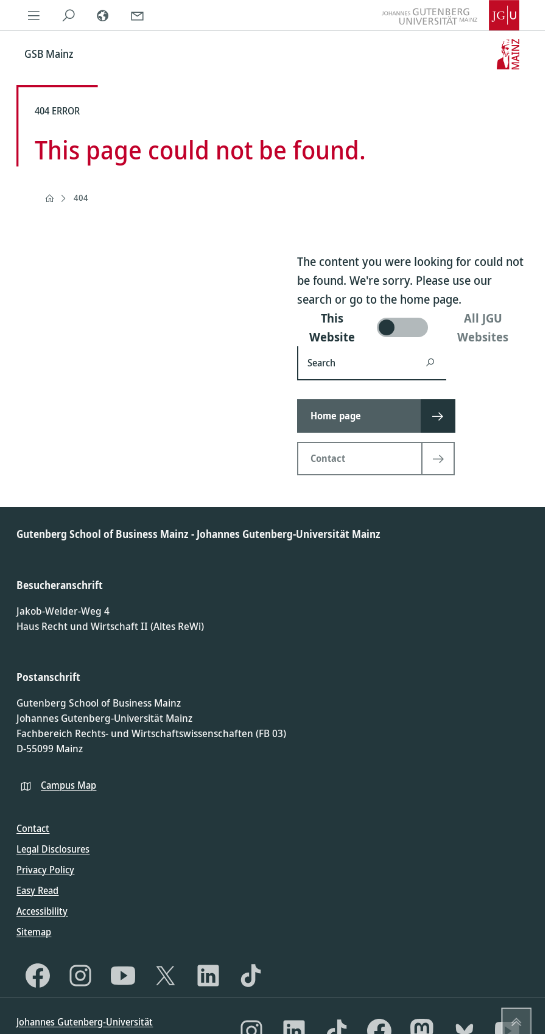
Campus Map (68, 785)
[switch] (412, 327)
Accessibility (42, 911)
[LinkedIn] (208, 975)
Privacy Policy (45, 869)
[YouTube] (123, 975)
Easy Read (37, 890)
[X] (165, 975)
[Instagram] (80, 975)
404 (81, 197)
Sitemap (33, 931)
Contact (32, 828)
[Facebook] (38, 975)
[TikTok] (251, 975)
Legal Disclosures (52, 849)
